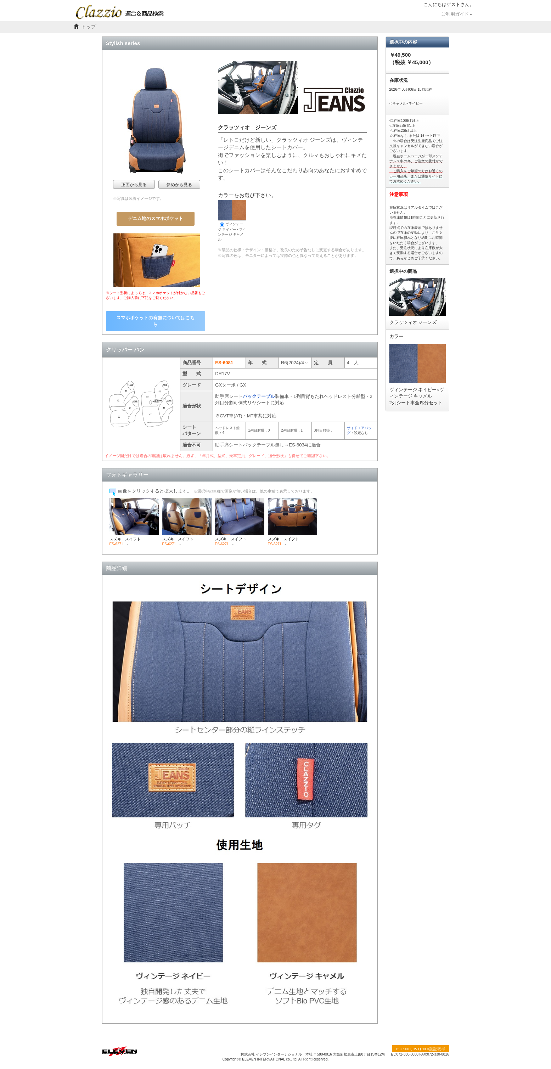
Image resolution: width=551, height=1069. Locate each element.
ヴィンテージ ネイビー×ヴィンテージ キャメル (232, 220)
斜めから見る (179, 184)
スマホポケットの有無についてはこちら (155, 321)
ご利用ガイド (456, 14)
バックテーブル (259, 396)
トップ (88, 26)
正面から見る (134, 184)
